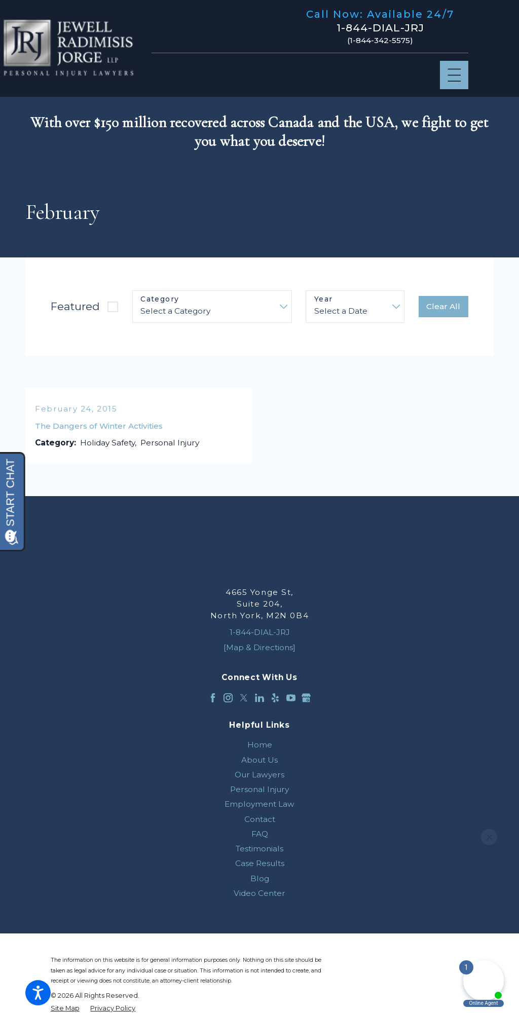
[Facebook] (212, 697)
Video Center (259, 893)
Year (323, 299)
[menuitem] (259, 744)
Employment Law (259, 804)
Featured (75, 306)
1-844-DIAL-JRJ (380, 28)
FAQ (259, 834)
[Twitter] (243, 697)
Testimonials (259, 848)
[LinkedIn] (259, 697)
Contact (259, 819)
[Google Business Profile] (306, 697)
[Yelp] (275, 697)
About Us (259, 760)
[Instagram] (228, 697)
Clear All (443, 306)
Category (159, 299)
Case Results (259, 863)
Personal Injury (259, 789)
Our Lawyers (259, 774)
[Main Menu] (454, 75)
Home (259, 744)
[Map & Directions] (259, 647)
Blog (259, 878)
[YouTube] (290, 697)
